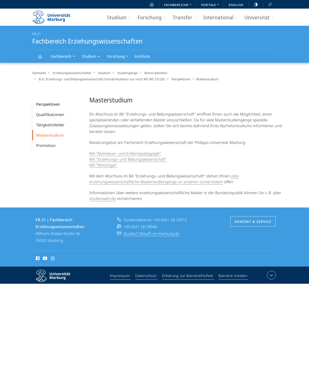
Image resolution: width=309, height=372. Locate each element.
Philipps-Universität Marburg (57, 279)
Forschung (153, 18)
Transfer (186, 18)
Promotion (46, 145)
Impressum (120, 276)
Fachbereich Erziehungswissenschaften (42, 58)
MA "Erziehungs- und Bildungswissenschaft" (128, 159)
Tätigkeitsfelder (50, 124)
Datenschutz (146, 276)
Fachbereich (64, 57)
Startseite (39, 73)
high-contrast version (253, 4)
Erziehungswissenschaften (71, 73)
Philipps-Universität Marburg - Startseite (55, 16)
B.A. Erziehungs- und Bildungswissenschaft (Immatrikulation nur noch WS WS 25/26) (101, 79)
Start (149, 4)
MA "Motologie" (103, 165)
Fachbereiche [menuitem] (179, 5)
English (236, 5)
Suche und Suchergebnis (267, 4)
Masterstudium (50, 135)
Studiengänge (124, 73)
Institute (142, 56)
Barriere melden (233, 276)
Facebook (37, 259)
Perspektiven (178, 79)
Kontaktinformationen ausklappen (271, 275)
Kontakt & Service (253, 221)
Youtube (44, 259)
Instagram (53, 259)
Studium (120, 18)
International (221, 18)
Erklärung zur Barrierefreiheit (188, 276)
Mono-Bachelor (151, 73)
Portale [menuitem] (211, 5)
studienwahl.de (102, 198)
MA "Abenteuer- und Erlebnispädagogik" (125, 153)
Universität (260, 18)
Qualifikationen (50, 114)
